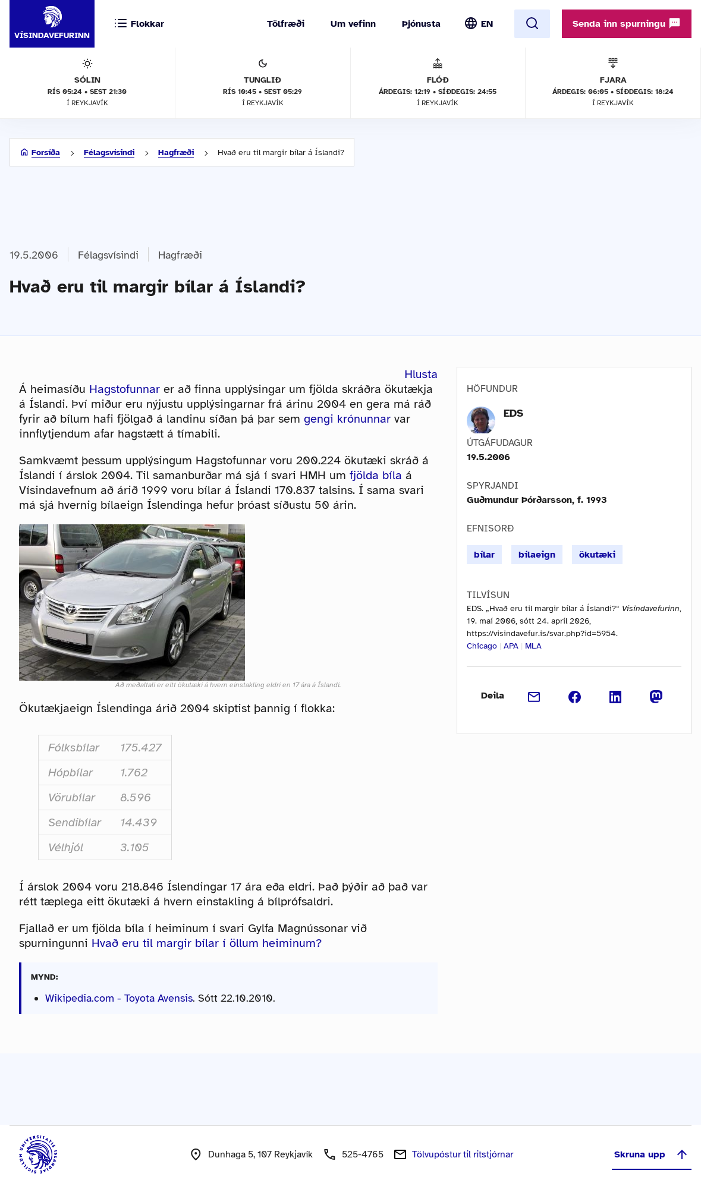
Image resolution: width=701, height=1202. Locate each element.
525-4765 (362, 1154)
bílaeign (536, 555)
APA (511, 646)
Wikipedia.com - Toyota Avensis (119, 998)
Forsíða (46, 152)
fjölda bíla (376, 475)
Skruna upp (651, 1154)
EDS (513, 413)
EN (487, 24)
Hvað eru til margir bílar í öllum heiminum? (207, 943)
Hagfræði (176, 152)
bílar (484, 555)
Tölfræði (285, 24)
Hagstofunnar (124, 389)
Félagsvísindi (109, 152)
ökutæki (597, 555)
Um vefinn (353, 24)
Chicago (482, 646)
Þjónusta (421, 24)
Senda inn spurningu (627, 23)
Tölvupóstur (462, 1154)
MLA (533, 646)
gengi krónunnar (347, 418)
